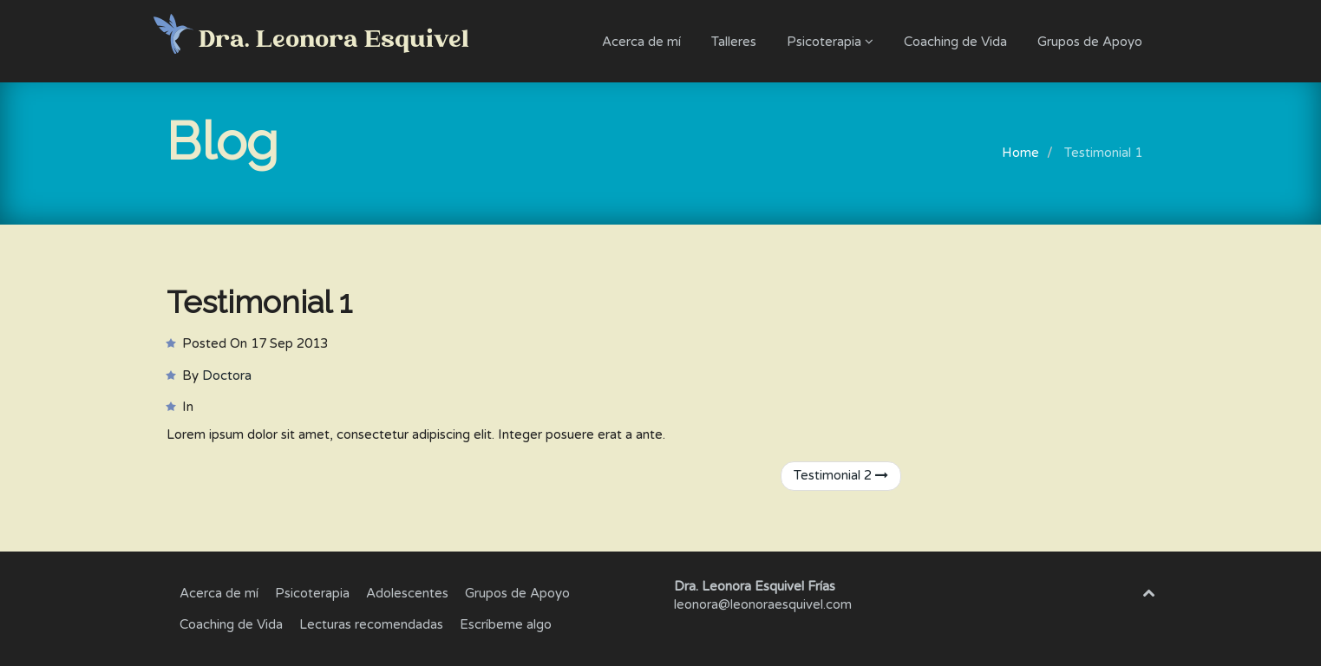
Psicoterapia (830, 41)
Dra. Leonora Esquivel (334, 41)
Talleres (733, 41)
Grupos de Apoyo (1089, 41)
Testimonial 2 (841, 475)
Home (1020, 152)
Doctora (227, 375)
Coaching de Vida (955, 41)
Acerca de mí (641, 41)
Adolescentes (407, 593)
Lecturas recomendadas (371, 624)
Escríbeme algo (506, 624)
